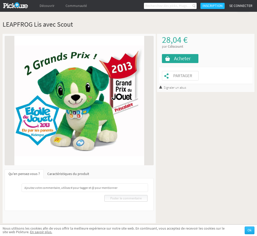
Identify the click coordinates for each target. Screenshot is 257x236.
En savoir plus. (41, 232)
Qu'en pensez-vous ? (24, 173)
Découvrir (47, 5)
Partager (182, 76)
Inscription (213, 5)
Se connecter (240, 5)
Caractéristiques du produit (68, 173)
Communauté (76, 5)
